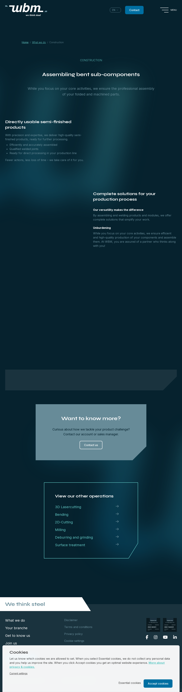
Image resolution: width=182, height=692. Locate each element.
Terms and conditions (78, 627)
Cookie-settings (74, 641)
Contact (134, 10)
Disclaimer (71, 620)
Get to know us (17, 636)
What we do (15, 620)
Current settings (19, 673)
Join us (11, 643)
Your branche (16, 628)
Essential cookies (130, 683)
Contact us (91, 445)
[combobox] (115, 10)
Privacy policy (73, 634)
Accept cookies (158, 683)
